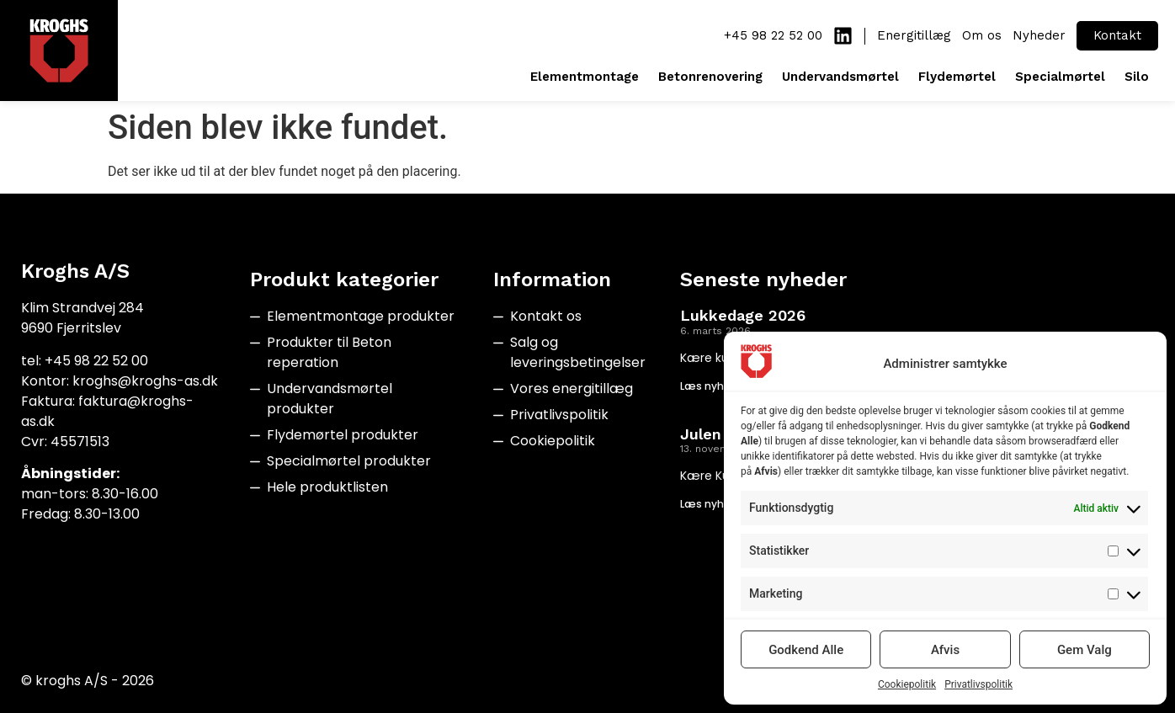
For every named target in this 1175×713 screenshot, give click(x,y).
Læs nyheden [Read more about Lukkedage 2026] (715, 386)
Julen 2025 (721, 434)
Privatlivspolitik (978, 684)
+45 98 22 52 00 (773, 35)
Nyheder (1039, 35)
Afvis (945, 649)
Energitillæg (914, 35)
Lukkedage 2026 (742, 315)
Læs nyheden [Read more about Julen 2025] (715, 504)
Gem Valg (1084, 649)
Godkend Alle (805, 649)
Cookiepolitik (907, 684)
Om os (982, 35)
